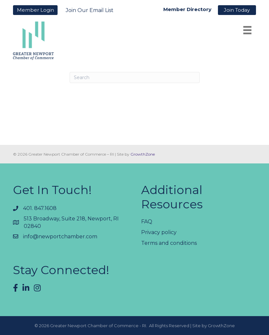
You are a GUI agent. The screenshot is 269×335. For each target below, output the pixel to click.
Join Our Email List (90, 10)
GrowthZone (142, 154)
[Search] (135, 77)
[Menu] (247, 30)
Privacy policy (159, 232)
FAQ (146, 221)
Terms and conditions (169, 243)
